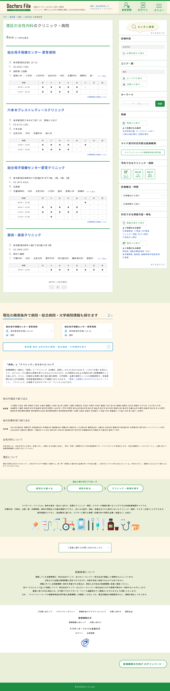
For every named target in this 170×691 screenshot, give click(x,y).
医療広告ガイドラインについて (92, 611)
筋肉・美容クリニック (24, 235)
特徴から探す (131, 123)
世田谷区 (78, 405)
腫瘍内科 (116, 427)
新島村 (87, 411)
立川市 (157, 405)
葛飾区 (136, 405)
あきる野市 (160, 408)
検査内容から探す (134, 222)
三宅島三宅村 (104, 411)
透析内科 (53, 430)
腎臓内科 (65, 427)
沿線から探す (131, 84)
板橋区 (119, 405)
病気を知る (85, 488)
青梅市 (26, 408)
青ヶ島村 (132, 411)
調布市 (44, 408)
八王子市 (151, 405)
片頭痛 (126, 257)
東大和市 (109, 408)
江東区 (54, 405)
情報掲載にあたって (77, 622)
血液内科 (108, 427)
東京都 (12, 17)
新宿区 (30, 405)
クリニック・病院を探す (125, 488)
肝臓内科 (96, 430)
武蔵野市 (13, 408)
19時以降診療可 (130, 134)
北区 (108, 405)
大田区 (72, 405)
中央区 (20, 405)
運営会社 (129, 611)
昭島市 (38, 408)
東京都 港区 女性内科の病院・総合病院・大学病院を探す (56, 346)
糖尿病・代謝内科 (35, 430)
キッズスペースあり (145, 131)
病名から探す (131, 243)
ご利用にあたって (44, 611)
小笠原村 (139, 411)
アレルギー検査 (130, 234)
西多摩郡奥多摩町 (66, 411)
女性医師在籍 (129, 131)
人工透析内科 (82, 427)
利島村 (82, 411)
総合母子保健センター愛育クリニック (36, 167)
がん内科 (45, 430)
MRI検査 (145, 230)
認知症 (126, 251)
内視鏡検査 (128, 230)
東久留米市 (123, 408)
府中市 (32, 408)
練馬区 (124, 405)
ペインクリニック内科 (156, 427)
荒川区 (113, 405)
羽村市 (152, 408)
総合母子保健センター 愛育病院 (31, 52)
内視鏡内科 (134, 427)
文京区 (36, 405)
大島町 (76, 411)
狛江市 (102, 408)
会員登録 (91, 633)
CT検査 (137, 230)
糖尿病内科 (92, 427)
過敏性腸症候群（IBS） (141, 251)
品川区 (60, 405)
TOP (5, 17)
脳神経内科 (69, 430)
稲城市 (146, 408)
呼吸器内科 (47, 427)
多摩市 (140, 408)
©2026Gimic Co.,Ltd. (85, 686)
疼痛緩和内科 (87, 430)
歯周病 (137, 254)
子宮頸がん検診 (130, 237)
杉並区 (97, 405)
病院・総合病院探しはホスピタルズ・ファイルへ (101, 7)
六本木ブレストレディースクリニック (35, 110)
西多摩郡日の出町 (38, 411)
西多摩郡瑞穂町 (24, 411)
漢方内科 (142, 427)
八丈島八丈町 (123, 411)
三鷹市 (20, 408)
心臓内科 (101, 427)
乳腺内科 (104, 430)
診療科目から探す (134, 53)
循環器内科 (56, 427)
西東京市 (13, 411)
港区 (20, 17)
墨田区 (48, 405)
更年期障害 (128, 254)
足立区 (131, 405)
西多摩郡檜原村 (52, 411)
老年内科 (78, 430)
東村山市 (76, 408)
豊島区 (103, 405)
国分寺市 (83, 408)
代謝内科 (23, 430)
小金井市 (56, 408)
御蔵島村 (113, 411)
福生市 (96, 408)
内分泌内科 (14, 430)
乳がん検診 (143, 234)
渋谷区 (85, 405)
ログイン (79, 633)
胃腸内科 (27, 427)
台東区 (42, 405)
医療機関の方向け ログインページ (142, 664)
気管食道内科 (37, 427)
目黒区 (66, 405)
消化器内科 (19, 427)
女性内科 (28, 17)
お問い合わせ (115, 611)
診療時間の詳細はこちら (97, 97)
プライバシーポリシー (65, 611)
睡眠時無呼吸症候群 (150, 254)
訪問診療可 (143, 134)
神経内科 (72, 427)
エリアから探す (132, 78)
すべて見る (102, 76)
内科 (12, 427)
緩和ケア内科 (114, 430)
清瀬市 (116, 408)
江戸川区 (143, 405)
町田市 (50, 408)
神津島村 (94, 411)
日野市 (69, 408)
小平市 (63, 408)
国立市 (90, 408)
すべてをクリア (158, 33)
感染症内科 (124, 427)
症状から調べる (44, 488)
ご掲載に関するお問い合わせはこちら (85, 547)
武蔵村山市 (133, 408)
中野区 (91, 405)
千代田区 (13, 405)
